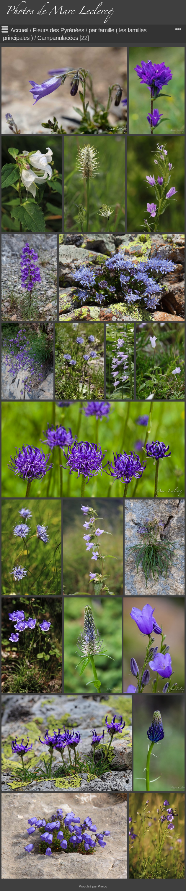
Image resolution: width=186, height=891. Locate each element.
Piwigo (102, 886)
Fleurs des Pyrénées (58, 30)
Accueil (19, 30)
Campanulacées (57, 38)
